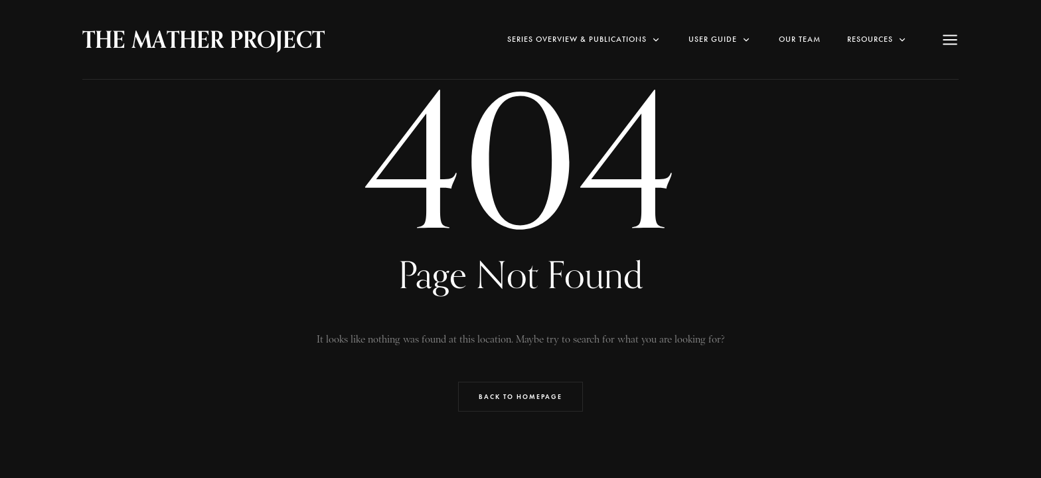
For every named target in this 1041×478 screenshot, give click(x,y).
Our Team (800, 39)
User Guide (720, 39)
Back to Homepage (520, 396)
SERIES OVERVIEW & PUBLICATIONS (584, 39)
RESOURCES (877, 39)
